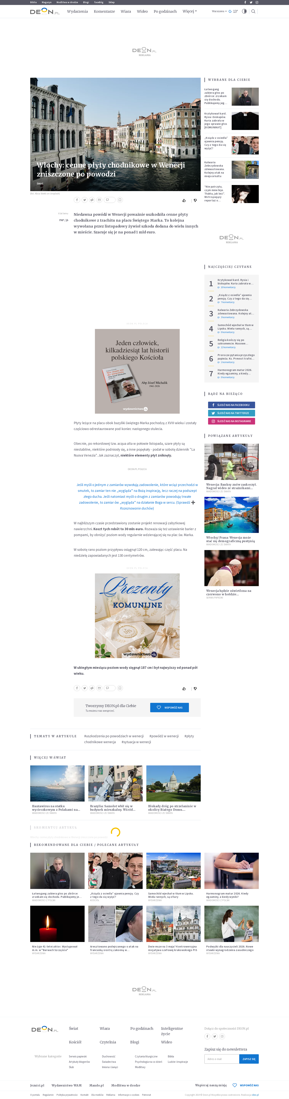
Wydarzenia (77, 11)
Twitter (251, 2)
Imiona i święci (110, 1067)
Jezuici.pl (37, 1085)
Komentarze (104, 11)
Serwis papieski (78, 1056)
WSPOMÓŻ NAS (246, 1085)
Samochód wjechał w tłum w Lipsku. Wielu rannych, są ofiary (236, 328)
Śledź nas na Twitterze (230, 413)
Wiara (126, 11)
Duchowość (108, 1056)
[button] (244, 11)
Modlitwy (140, 1067)
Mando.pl (96, 1085)
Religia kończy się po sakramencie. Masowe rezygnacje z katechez (232, 343)
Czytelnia (108, 1042)
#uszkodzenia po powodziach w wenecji (114, 736)
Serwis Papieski (214, 597)
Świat (40, 183)
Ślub (71, 1067)
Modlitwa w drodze (67, 2)
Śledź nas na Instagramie (231, 421)
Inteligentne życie (172, 1031)
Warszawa (218, 11)
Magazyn (46, 2)
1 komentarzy (226, 362)
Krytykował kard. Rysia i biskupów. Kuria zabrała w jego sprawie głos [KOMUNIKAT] (215, 120)
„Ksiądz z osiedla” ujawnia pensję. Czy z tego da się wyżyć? (216, 143)
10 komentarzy (227, 287)
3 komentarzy (226, 317)
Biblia (33, 2)
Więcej (188, 11)
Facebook (245, 2)
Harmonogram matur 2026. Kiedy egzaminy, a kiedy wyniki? (235, 373)
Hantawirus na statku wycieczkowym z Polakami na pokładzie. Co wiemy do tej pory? (57, 809)
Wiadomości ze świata (44, 813)
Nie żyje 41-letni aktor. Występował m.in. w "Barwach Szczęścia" (55, 948)
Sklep (112, 2)
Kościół (94, 900)
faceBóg (98, 2)
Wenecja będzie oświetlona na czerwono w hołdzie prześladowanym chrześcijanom (230, 594)
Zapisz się (249, 1059)
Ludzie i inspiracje (178, 1061)
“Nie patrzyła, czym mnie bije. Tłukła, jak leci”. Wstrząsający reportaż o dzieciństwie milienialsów (214, 197)
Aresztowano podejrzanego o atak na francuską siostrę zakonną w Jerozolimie (114, 950)
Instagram (257, 2)
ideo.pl (255, 1094)
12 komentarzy (227, 347)
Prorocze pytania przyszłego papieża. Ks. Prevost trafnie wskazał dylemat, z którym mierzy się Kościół (236, 360)
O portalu (35, 1094)
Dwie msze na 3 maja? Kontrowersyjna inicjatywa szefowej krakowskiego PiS (172, 948)
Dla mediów (97, 1094)
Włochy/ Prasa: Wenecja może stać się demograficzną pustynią (230, 539)
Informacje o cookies (128, 1094)
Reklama (110, 1094)
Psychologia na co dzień (148, 1061)
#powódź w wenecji (164, 736)
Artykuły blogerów (79, 1061)
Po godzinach (165, 11)
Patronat (146, 1094)
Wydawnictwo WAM (67, 1085)
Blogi (86, 2)
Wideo (142, 11)
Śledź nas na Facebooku (230, 405)
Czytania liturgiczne (146, 1056)
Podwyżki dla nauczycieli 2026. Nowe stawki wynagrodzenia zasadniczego (230, 948)
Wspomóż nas (169, 707)
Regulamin (48, 1094)
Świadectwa (109, 1061)
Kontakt (84, 1094)
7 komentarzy (226, 302)
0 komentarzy (226, 332)
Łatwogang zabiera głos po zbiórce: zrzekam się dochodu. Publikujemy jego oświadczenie (215, 97)
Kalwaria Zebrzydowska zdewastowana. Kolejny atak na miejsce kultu (214, 169)
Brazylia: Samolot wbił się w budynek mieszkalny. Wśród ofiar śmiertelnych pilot (111, 809)
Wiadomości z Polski (43, 900)
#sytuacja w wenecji (136, 742)
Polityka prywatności (67, 1094)
